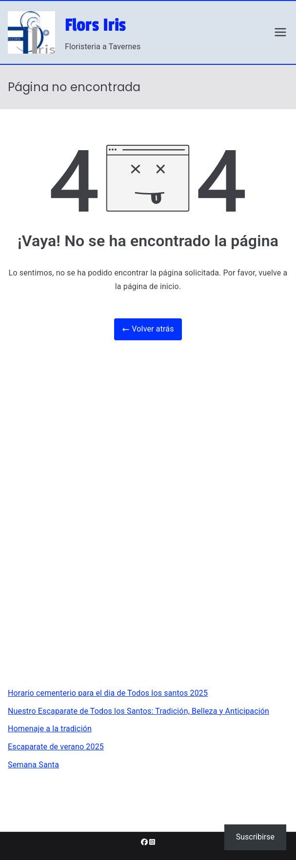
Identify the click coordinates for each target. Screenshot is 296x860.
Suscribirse (255, 836)
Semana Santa (33, 764)
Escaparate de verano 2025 (56, 746)
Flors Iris (95, 25)
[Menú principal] (280, 32)
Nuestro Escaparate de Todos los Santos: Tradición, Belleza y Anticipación (138, 711)
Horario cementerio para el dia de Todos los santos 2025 (108, 693)
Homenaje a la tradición (50, 728)
